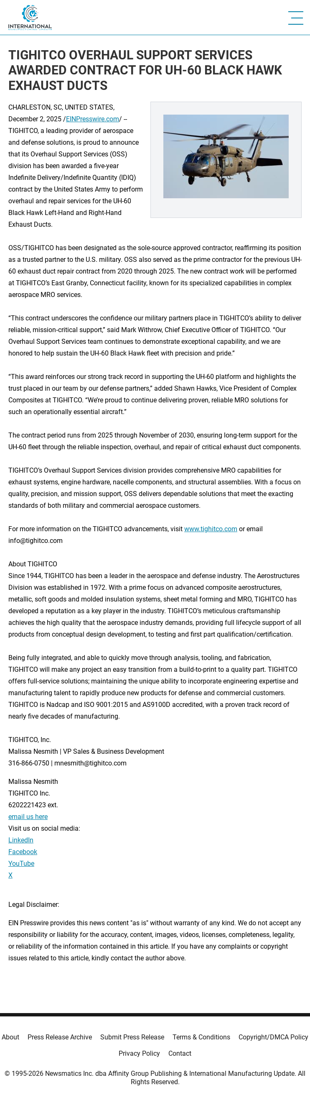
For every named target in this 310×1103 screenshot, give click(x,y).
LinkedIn (20, 840)
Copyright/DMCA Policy (273, 1037)
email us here (28, 817)
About (10, 1037)
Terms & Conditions (201, 1037)
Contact (179, 1053)
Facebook (22, 852)
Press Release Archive (60, 1037)
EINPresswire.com (92, 119)
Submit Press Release (132, 1037)
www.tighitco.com (210, 529)
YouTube (21, 864)
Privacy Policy (139, 1053)
